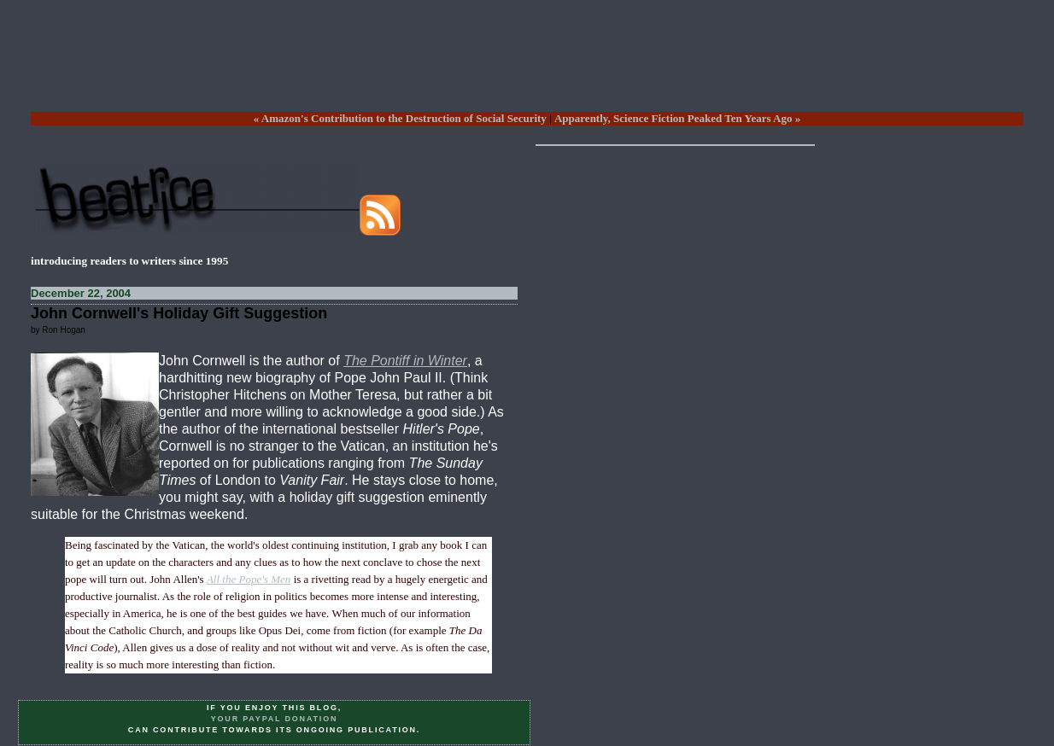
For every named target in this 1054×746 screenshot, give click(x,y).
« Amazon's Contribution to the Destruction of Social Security (400, 118)
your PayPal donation (274, 718)
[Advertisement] (527, 69)
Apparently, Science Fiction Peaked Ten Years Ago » (677, 118)
